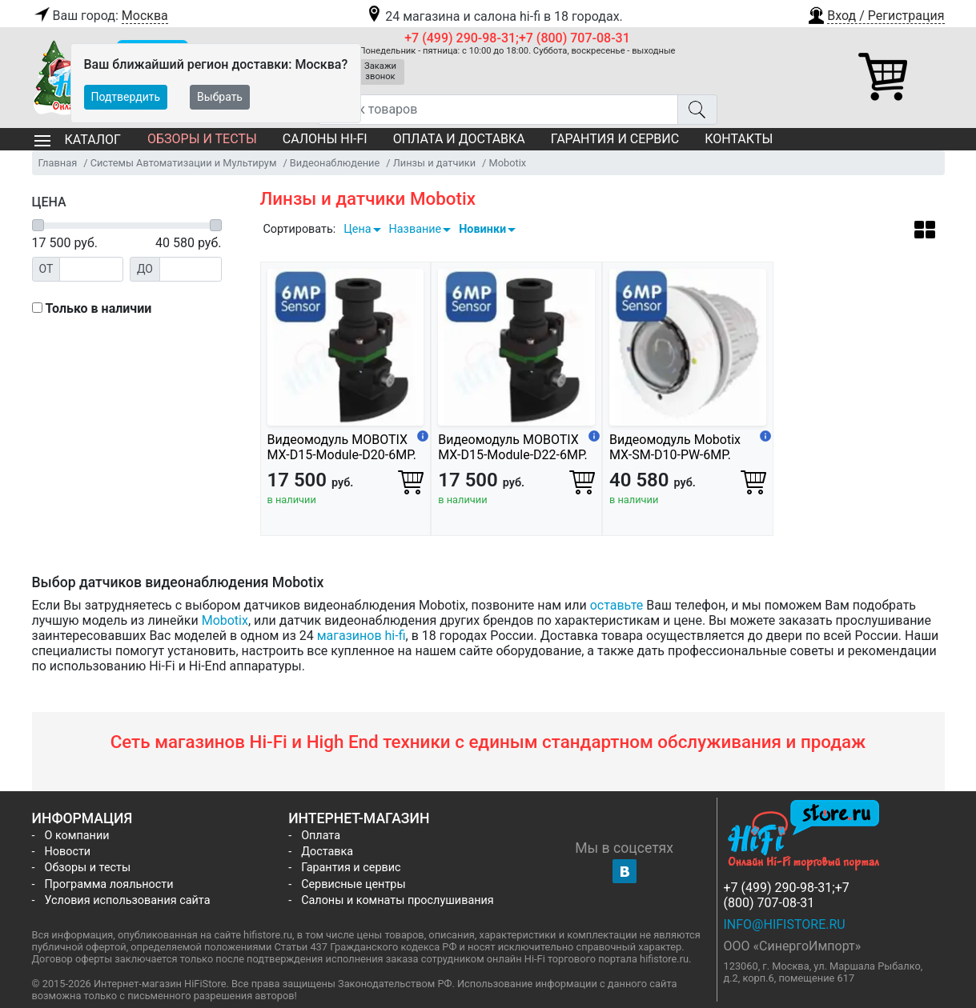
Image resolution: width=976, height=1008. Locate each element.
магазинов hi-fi (361, 635)
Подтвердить (126, 96)
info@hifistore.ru (784, 924)
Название (415, 229)
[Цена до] (190, 269)
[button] (875, 13)
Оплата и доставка (459, 138)
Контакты (739, 138)
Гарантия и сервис (615, 138)
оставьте (617, 605)
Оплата (320, 835)
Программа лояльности (109, 884)
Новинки (482, 229)
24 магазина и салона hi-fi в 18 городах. (493, 16)
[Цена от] (91, 269)
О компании (77, 835)
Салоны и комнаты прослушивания (397, 900)
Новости (68, 851)
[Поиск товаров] (497, 109)
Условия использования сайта (128, 900)
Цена (357, 229)
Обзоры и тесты (202, 138)
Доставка (327, 851)
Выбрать (220, 96)
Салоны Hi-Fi (325, 138)
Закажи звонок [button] (380, 71)
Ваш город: (100, 16)
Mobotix (225, 620)
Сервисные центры (353, 884)
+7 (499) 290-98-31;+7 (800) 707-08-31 (517, 38)
